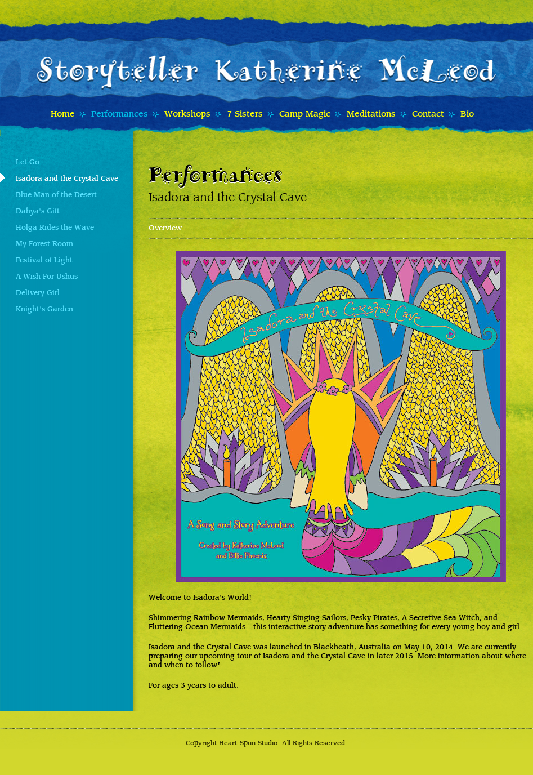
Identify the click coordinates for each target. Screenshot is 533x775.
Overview (165, 229)
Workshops (187, 114)
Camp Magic (304, 114)
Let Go (27, 163)
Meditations (371, 114)
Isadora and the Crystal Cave (67, 179)
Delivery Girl (38, 293)
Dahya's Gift (38, 212)
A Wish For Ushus (47, 277)
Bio (467, 114)
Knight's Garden (44, 310)
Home (63, 114)
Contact (428, 114)
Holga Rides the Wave (55, 228)
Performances (119, 114)
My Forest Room (44, 244)
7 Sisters (245, 114)
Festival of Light (44, 261)
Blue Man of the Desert (56, 195)
